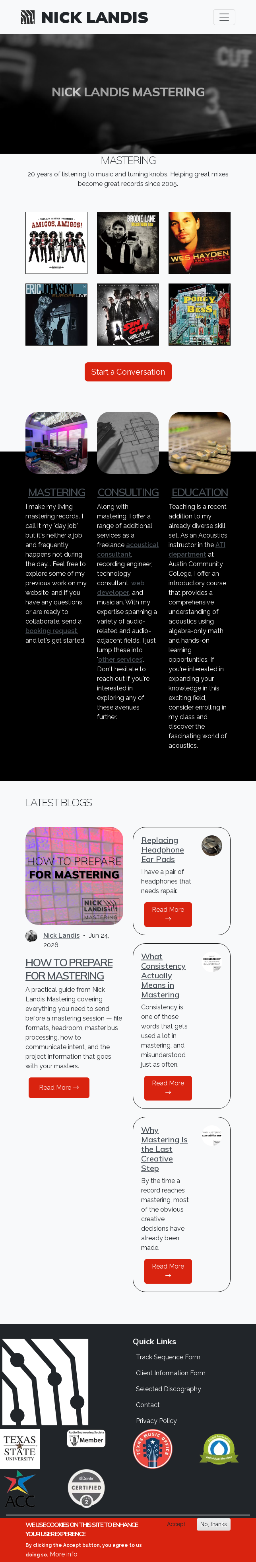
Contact (148, 1405)
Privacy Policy (156, 1421)
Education (200, 492)
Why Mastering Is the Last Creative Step (164, 1149)
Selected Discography (168, 1389)
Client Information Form (171, 1373)
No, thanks (213, 1524)
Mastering (56, 492)
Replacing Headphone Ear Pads (162, 849)
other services (120, 659)
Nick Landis (95, 17)
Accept (176, 1524)
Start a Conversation (128, 372)
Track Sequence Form (168, 1357)
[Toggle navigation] (224, 17)
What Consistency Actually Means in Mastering (163, 975)
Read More (59, 1087)
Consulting (128, 492)
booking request (51, 631)
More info (64, 1554)
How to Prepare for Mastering (68, 969)
